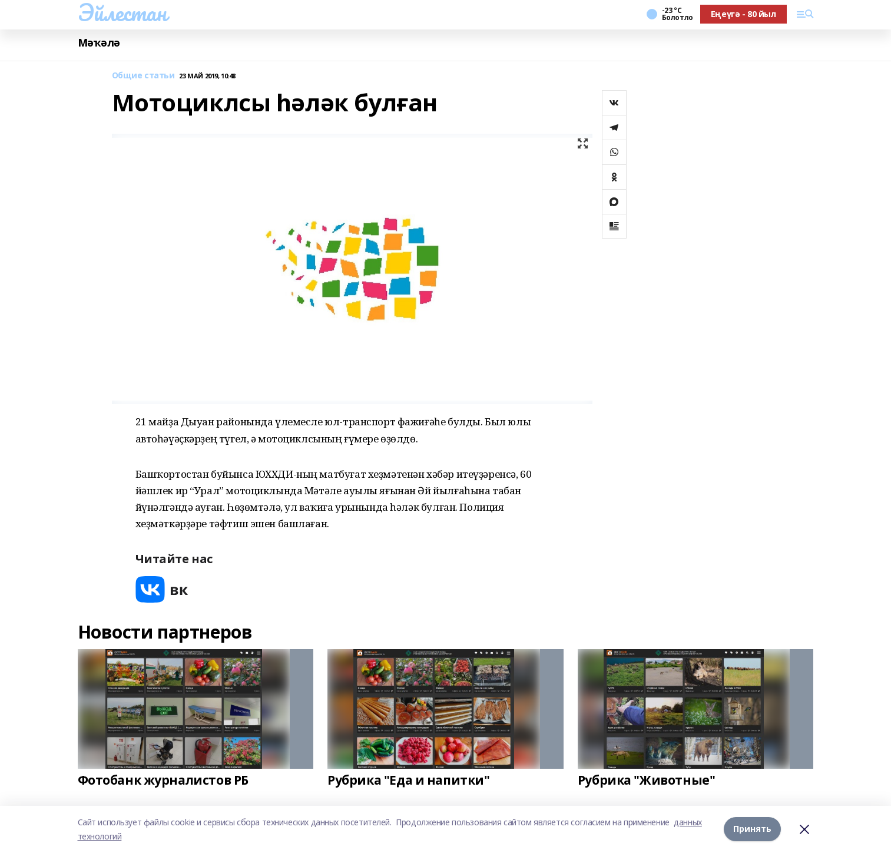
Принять (752, 829)
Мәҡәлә (99, 43)
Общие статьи (143, 76)
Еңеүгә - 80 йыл (743, 13)
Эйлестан (122, 12)
